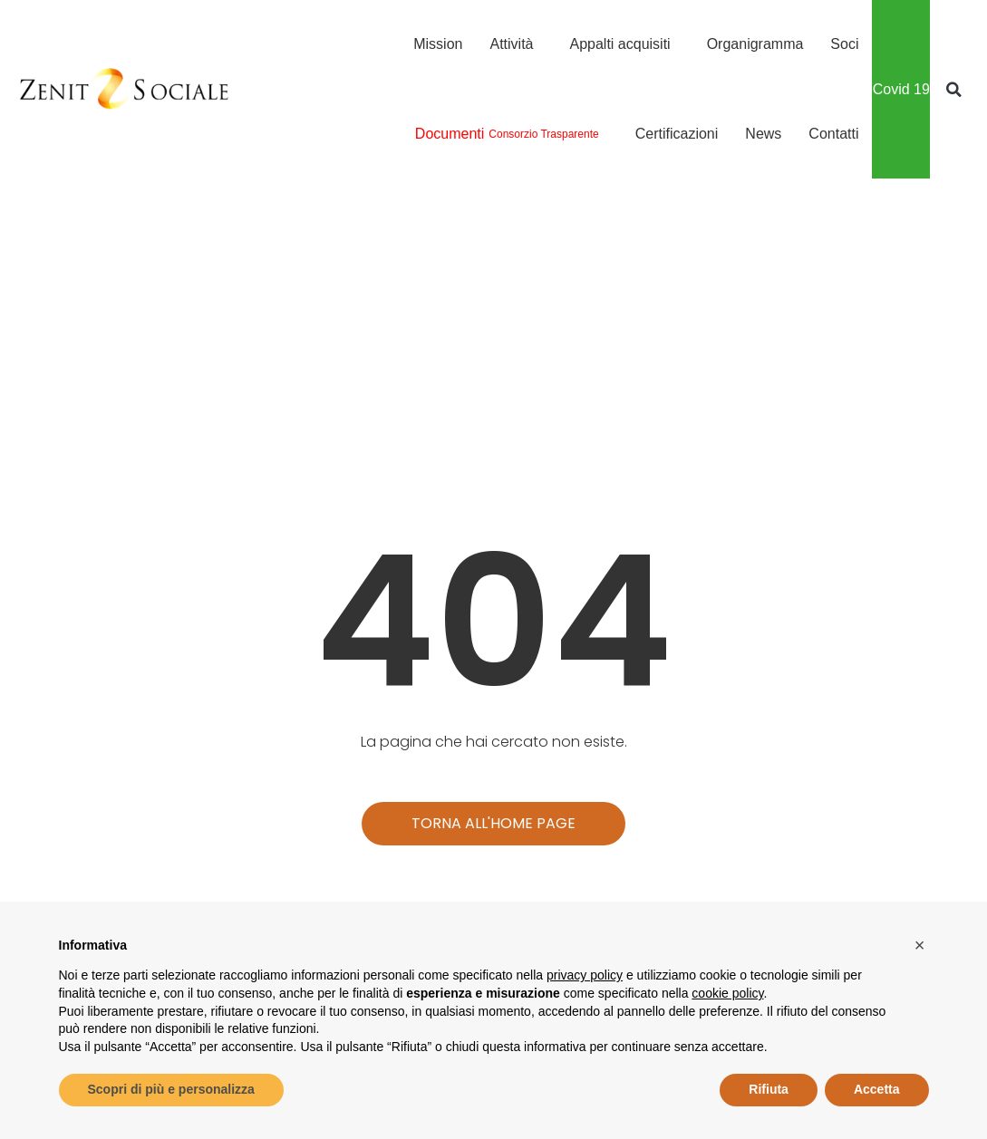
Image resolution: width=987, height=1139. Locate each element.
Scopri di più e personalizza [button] (171, 1089)
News (763, 133)
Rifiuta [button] (769, 1089)
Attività (515, 44)
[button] (953, 89)
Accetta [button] (877, 1089)
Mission (437, 44)
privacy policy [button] (585, 975)
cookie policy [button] (727, 993)
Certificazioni (677, 133)
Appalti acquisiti (624, 44)
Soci (844, 44)
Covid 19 (901, 89)
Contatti (833, 133)
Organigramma (755, 44)
